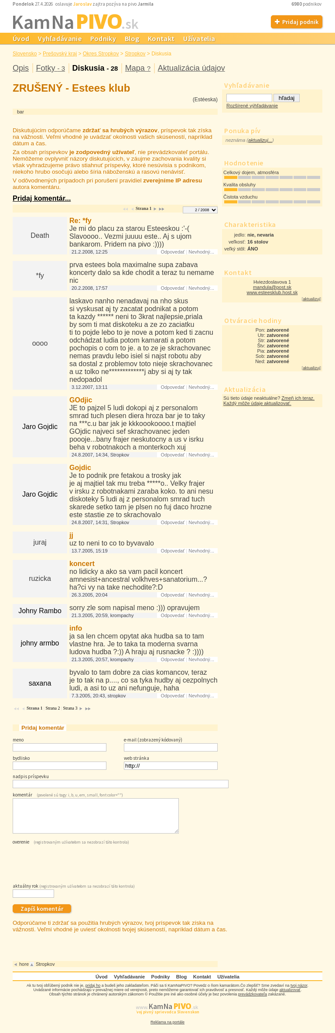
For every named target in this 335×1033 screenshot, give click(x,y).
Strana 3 (70, 708)
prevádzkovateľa (252, 1001)
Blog (132, 38)
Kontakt (161, 38)
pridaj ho (93, 992)
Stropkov (135, 54)
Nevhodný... (201, 251)
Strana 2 (52, 708)
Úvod (21, 38)
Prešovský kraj (60, 54)
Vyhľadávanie (60, 38)
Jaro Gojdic (40, 426)
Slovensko (25, 54)
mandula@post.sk (272, 287)
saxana (40, 683)
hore (24, 970)
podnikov (306, 4)
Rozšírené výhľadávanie (252, 105)
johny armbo (40, 643)
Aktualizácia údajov (191, 68)
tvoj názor (299, 992)
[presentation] (79, 869)
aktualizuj (311, 299)
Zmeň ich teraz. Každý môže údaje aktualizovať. (268, 400)
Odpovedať (173, 251)
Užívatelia (199, 38)
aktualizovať (290, 996)
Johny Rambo (40, 610)
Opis (21, 68)
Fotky (50, 68)
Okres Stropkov (101, 54)
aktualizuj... (260, 140)
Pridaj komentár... (42, 198)
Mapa (137, 68)
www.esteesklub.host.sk (272, 292)
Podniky (103, 38)
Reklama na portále (167, 1028)
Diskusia (95, 68)
